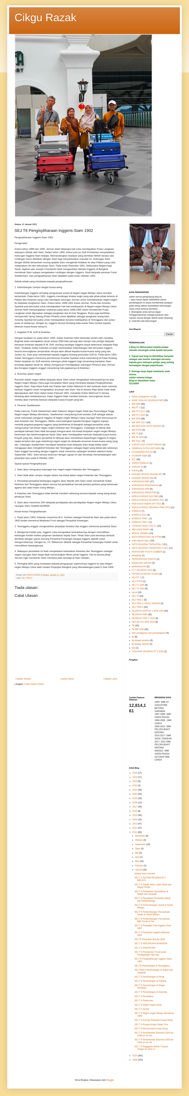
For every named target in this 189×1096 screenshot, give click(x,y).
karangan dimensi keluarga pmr (147, 474)
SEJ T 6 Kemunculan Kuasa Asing (151, 1028)
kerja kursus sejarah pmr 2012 (146, 503)
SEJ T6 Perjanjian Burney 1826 (149, 939)
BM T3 (135, 433)
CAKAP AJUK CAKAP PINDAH (147, 444)
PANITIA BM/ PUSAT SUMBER (147, 552)
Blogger (110, 1080)
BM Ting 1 (137, 441)
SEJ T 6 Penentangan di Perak (149, 977)
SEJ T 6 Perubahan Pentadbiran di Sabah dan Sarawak (151, 892)
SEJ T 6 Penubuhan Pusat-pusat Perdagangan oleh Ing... (150, 953)
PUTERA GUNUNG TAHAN (145, 574)
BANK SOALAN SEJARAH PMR (147, 400)
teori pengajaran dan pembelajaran (149, 633)
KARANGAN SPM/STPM (144, 492)
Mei (137, 853)
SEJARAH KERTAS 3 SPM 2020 (148, 611)
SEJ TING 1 (137, 600)
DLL (134, 459)
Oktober (139, 840)
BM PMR (136, 404)
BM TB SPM (138, 437)
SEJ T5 (135, 596)
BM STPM (137, 430)
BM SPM (136, 418)
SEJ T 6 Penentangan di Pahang (150, 981)
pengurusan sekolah (141, 563)
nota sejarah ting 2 (141, 540)
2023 (135, 781)
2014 (135, 819)
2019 (135, 798)
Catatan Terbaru (23, 679)
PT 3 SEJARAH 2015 (142, 570)
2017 (135, 806)
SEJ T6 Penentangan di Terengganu (152, 965)
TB (133, 625)
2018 (135, 802)
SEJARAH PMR (139, 614)
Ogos (138, 848)
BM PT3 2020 (138, 415)
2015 (135, 815)
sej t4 (134, 592)
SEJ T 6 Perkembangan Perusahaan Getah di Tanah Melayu (152, 913)
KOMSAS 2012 (139, 515)
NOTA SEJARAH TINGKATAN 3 (147, 544)
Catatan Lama (110, 679)
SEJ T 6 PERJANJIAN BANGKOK (151, 943)
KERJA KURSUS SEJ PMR (145, 496)
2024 (135, 777)
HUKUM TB (137, 467)
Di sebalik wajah (140, 455)
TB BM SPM (138, 629)
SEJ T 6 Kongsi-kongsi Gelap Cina (151, 1024)
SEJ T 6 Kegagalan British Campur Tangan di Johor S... (151, 1047)
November (140, 836)
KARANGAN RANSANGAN (145, 485)
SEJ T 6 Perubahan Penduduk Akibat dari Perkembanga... (152, 899)
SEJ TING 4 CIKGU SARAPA (146, 603)
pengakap (136, 555)
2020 (135, 794)
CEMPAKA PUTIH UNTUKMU (146, 448)
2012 (135, 828)
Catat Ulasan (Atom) (34, 684)
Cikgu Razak (45, 17)
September (140, 844)
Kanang (135, 470)
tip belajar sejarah (140, 644)
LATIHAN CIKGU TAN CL (144, 526)
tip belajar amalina (140, 640)
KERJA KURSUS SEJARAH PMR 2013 (151, 507)
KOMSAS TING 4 (140, 522)
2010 (135, 1055)
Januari (139, 869)
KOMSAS (136, 511)
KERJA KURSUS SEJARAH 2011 (148, 500)
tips (133, 648)
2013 (135, 823)
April (137, 857)
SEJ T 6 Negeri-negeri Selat (148, 1005)
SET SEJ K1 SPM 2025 (143, 622)
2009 (135, 1060)
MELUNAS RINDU (141, 529)
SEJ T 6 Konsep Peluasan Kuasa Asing (153, 1020)
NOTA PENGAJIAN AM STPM (146, 537)
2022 (135, 785)
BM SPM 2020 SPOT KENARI (146, 426)
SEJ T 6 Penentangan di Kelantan (150, 992)
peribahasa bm (139, 566)
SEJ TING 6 (27, 578)
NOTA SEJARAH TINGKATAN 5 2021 (150, 548)
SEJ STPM (137, 581)
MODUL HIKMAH (140, 533)
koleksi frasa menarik (144, 873)
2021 (135, 790)
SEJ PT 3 (136, 577)
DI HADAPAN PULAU (142, 452)
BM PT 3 (136, 407)
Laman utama (67, 679)
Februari (139, 865)
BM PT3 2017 (138, 411)
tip (133, 636)
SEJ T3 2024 (138, 588)
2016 (135, 811)
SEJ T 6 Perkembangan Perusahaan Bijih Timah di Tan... (152, 920)
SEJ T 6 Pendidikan (144, 996)
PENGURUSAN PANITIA (144, 559)
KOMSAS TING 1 (140, 518)
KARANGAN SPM (140, 489)
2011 (135, 832)
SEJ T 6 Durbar (141, 1009)
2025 (135, 773)
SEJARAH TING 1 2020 (143, 618)
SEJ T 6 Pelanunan (143, 1000)
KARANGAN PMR (140, 481)
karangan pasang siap (142, 478)
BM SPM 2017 (139, 422)
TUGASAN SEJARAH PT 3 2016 (148, 651)
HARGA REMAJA (140, 463)
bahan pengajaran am (142, 396)
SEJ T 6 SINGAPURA (145, 948)
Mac (137, 861)
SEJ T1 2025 (138, 585)
